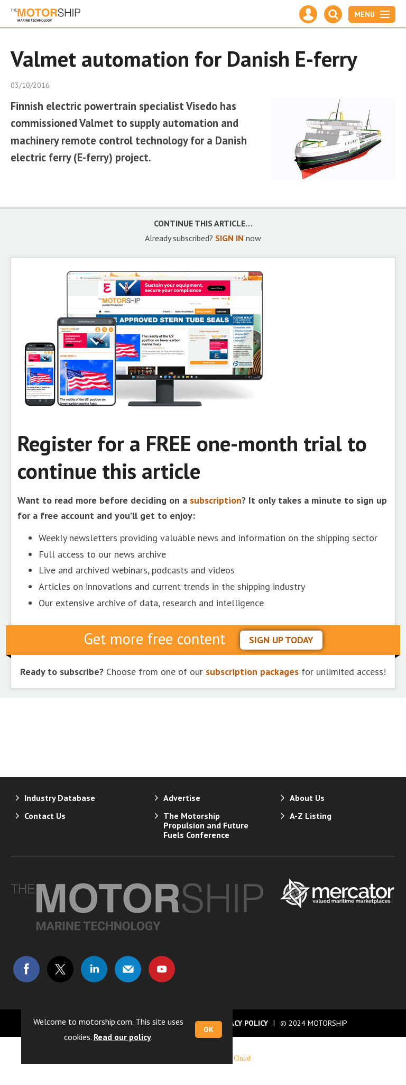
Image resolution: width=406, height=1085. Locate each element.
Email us (128, 969)
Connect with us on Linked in (94, 969)
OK (209, 1029)
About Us (307, 797)
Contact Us (45, 815)
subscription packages (252, 671)
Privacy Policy (241, 1023)
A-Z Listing (310, 815)
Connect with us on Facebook (26, 969)
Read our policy (122, 1037)
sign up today (281, 640)
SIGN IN (229, 238)
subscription (216, 500)
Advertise (181, 797)
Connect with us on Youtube (162, 969)
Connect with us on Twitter (60, 969)
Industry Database (59, 797)
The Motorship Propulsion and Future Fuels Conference (205, 825)
